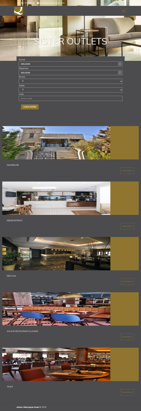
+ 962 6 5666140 (26, 3)
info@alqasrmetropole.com (50, 3)
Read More (127, 171)
